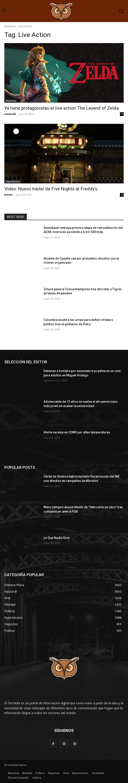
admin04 (9, 114)
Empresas (11, 100)
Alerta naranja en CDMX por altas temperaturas (77, 432)
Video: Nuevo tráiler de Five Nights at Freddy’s (51, 188)
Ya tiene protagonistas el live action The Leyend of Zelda (61, 108)
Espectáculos (13, 181)
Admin (8, 194)
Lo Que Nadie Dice (56, 538)
